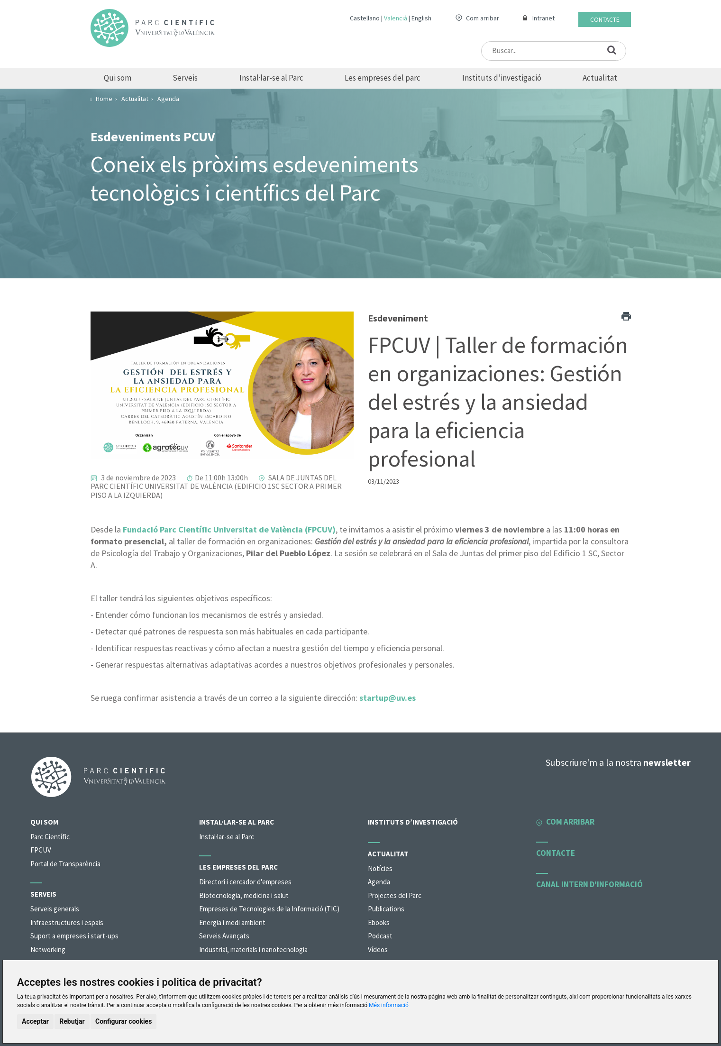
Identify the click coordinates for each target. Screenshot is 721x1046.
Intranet (543, 18)
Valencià (395, 18)
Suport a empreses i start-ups (74, 935)
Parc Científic (50, 836)
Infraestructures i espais (66, 922)
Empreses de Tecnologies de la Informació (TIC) (269, 908)
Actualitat (600, 78)
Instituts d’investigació (501, 78)
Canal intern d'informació (589, 884)
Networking (47, 949)
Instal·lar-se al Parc (271, 78)
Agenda (379, 881)
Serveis (185, 78)
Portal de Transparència (65, 863)
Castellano (365, 18)
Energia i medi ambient (232, 922)
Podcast (380, 935)
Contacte (605, 19)
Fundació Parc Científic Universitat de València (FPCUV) (229, 529)
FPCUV (40, 849)
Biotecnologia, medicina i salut (244, 895)
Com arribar (482, 18)
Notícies (380, 868)
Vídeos (378, 949)
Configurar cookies (123, 1021)
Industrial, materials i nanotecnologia (253, 949)
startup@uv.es (387, 697)
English (421, 18)
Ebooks (379, 922)
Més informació (389, 1005)
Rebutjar (71, 1021)
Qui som (117, 78)
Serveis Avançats (224, 935)
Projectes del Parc (394, 895)
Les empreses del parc (382, 78)
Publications (386, 908)
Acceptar (35, 1021)
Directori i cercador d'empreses (245, 881)
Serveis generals (54, 908)
